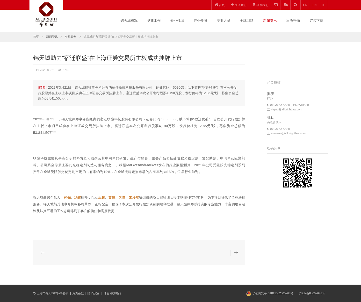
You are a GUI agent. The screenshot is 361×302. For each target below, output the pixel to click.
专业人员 (223, 20)
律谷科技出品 (112, 293)
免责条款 (78, 293)
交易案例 (70, 36)
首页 (36, 36)
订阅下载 (316, 20)
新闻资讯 (270, 20)
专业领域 (177, 20)
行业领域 (200, 20)
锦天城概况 (129, 20)
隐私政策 (93, 293)
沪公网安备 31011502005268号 (273, 293)
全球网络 (246, 20)
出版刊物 (293, 20)
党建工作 (154, 20)
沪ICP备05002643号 (312, 293)
